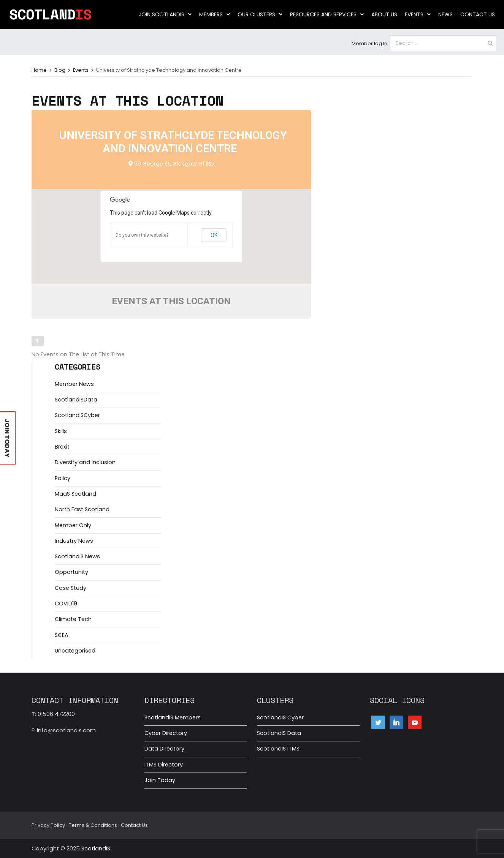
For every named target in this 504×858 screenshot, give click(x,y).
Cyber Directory (165, 733)
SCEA (61, 635)
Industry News (74, 541)
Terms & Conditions (93, 825)
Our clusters (260, 14)
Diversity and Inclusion (85, 462)
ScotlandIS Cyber (280, 717)
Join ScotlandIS (165, 14)
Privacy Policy (48, 825)
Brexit (62, 446)
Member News (74, 384)
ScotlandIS (95, 848)
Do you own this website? (142, 235)
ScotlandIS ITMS (278, 748)
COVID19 (66, 603)
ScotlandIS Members (172, 717)
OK (214, 235)
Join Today (159, 780)
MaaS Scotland (75, 494)
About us (384, 14)
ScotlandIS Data (279, 733)
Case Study (70, 588)
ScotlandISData (76, 399)
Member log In (369, 43)
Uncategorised (75, 650)
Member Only (73, 525)
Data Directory (164, 748)
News (445, 14)
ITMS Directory (163, 764)
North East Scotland (82, 509)
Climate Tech (73, 619)
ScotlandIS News (77, 556)
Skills (61, 431)
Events (418, 14)
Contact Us (477, 14)
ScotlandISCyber (77, 415)
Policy (62, 478)
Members (214, 14)
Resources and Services (327, 14)
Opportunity (71, 572)
